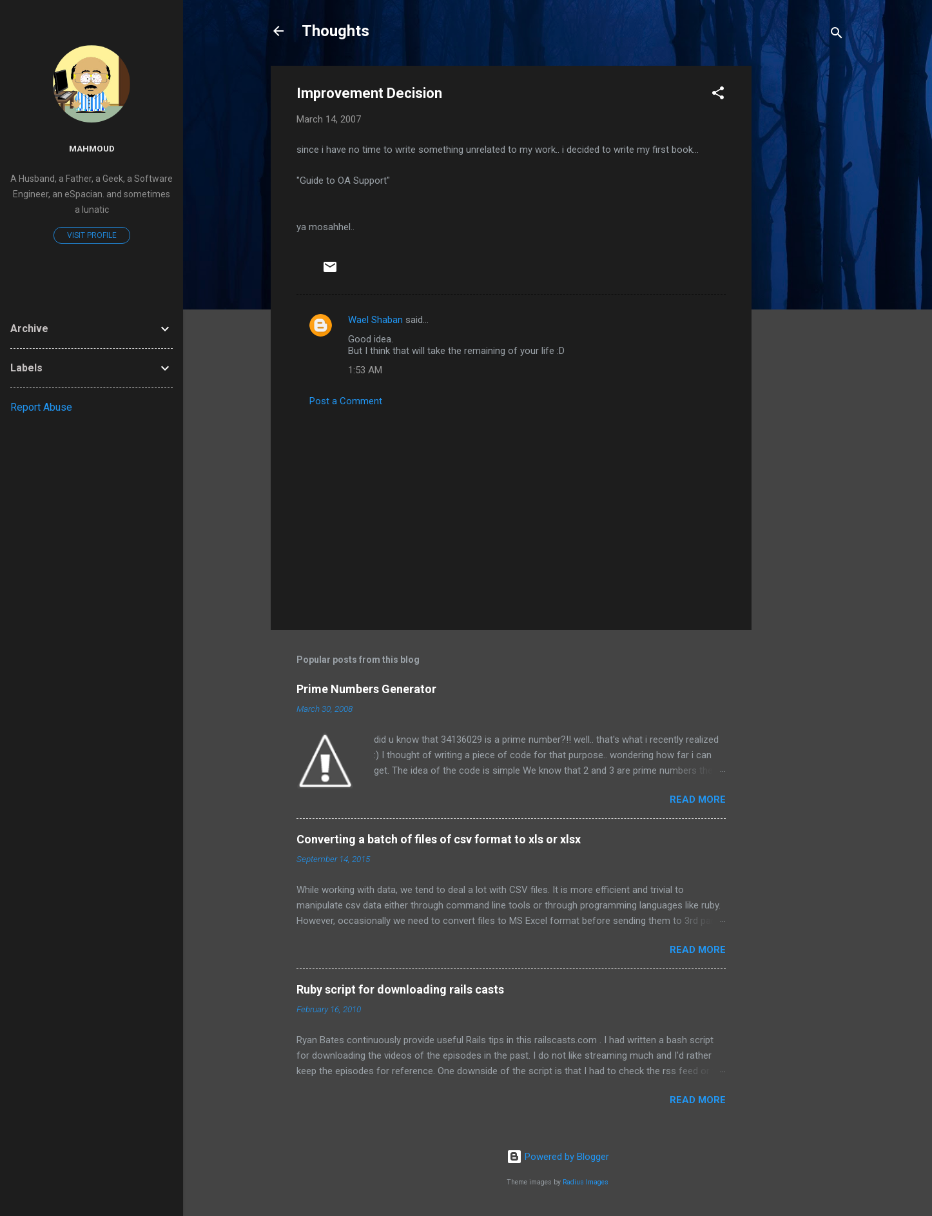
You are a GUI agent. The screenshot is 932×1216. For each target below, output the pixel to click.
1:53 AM (365, 370)
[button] (718, 95)
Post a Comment (345, 401)
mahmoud (92, 148)
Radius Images (585, 1182)
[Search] (836, 35)
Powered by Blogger (558, 1156)
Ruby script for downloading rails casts (400, 989)
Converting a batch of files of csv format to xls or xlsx (438, 839)
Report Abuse (41, 407)
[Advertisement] (803, 259)
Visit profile (92, 235)
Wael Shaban (375, 320)
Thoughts (335, 31)
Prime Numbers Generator (366, 689)
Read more (698, 799)
